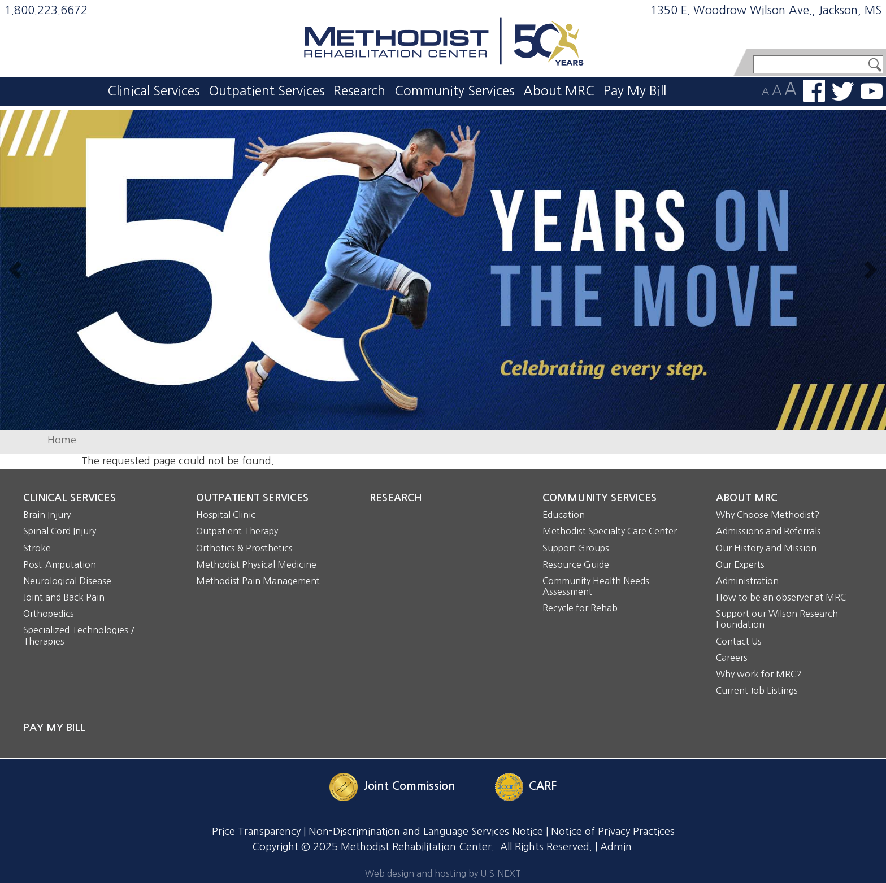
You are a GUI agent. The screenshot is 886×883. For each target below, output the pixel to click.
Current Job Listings (757, 690)
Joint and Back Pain (64, 597)
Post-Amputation (59, 564)
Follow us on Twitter (842, 91)
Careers (732, 657)
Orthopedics (48, 613)
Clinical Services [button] (153, 90)
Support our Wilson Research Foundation (777, 619)
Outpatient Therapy (237, 531)
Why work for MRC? (758, 673)
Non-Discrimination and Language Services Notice (426, 832)
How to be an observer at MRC (781, 597)
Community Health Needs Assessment (595, 586)
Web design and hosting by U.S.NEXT (443, 873)
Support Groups (575, 548)
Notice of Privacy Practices (613, 832)
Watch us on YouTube (871, 91)
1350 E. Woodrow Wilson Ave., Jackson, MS (765, 10)
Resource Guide (575, 564)
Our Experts (740, 564)
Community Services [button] (454, 90)
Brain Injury (47, 514)
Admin (616, 847)
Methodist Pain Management (258, 580)
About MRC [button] (558, 90)
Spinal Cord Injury (59, 531)
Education (563, 514)
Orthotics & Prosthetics (244, 548)
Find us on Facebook (814, 91)
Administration (747, 580)
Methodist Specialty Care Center (609, 531)
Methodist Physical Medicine (256, 564)
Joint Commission (409, 785)
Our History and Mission (766, 548)
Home (61, 440)
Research (359, 90)
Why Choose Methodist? (767, 514)
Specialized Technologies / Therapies (78, 635)
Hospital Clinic (225, 514)
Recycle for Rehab (580, 607)
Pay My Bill (634, 90)
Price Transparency (256, 832)
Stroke (37, 548)
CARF (543, 785)
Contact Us (739, 641)
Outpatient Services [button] (266, 90)
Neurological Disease (67, 580)
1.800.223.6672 (46, 10)
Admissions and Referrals (768, 531)
